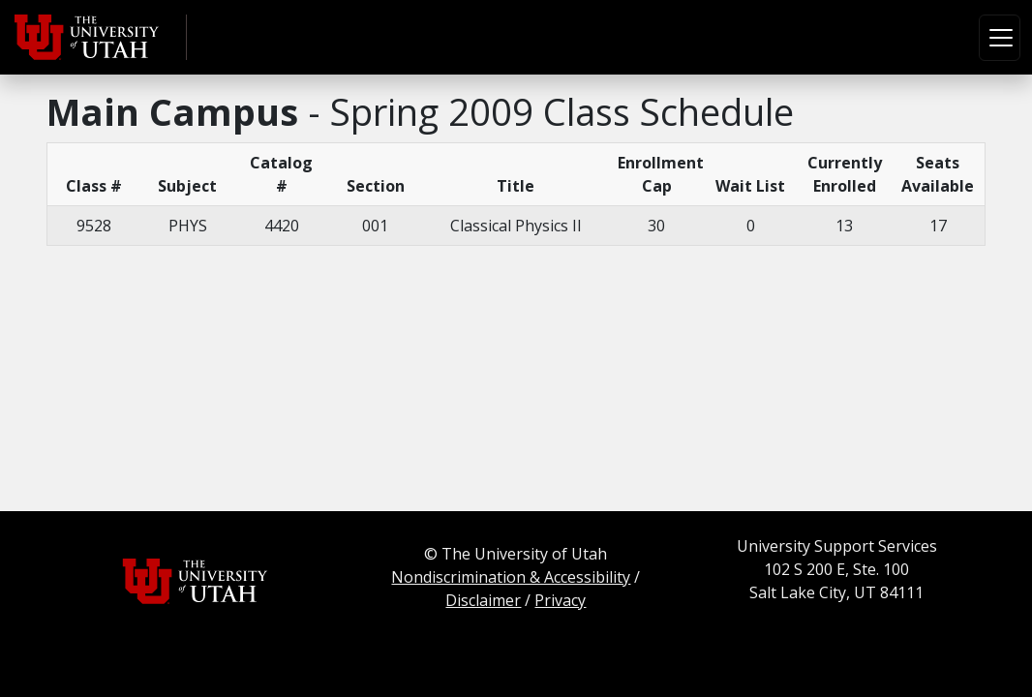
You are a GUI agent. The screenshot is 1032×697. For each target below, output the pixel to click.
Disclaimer (483, 600)
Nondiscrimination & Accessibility (510, 577)
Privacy (560, 600)
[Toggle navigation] (999, 38)
